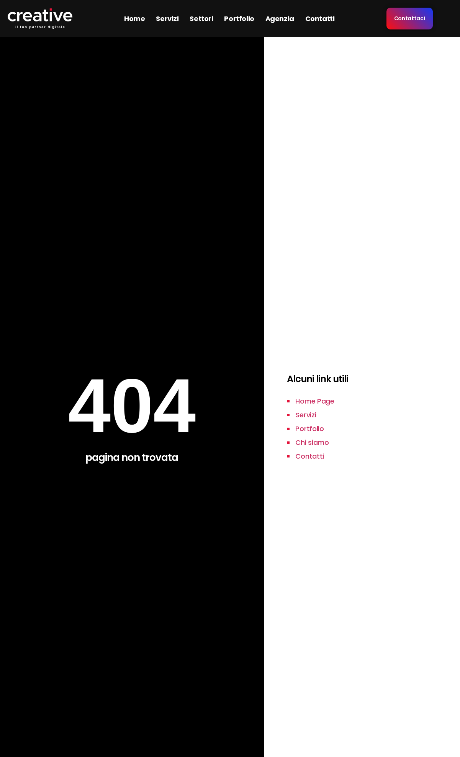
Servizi (167, 18)
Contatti (320, 18)
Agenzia (279, 18)
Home (134, 18)
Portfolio (239, 18)
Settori (201, 18)
